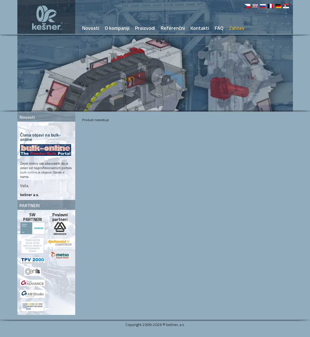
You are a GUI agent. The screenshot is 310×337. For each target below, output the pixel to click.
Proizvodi (145, 28)
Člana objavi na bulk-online (40, 137)
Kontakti (199, 28)
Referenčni (173, 28)
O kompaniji (117, 28)
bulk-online (28, 172)
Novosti (90, 28)
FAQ (219, 28)
